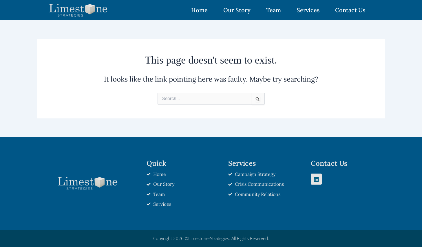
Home (199, 10)
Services (308, 10)
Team (273, 10)
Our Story (237, 10)
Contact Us (350, 10)
